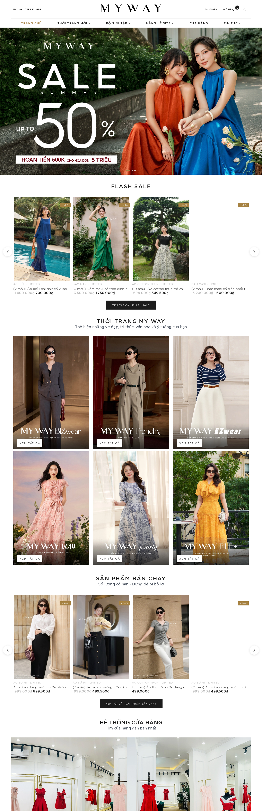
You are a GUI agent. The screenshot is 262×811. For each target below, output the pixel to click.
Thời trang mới (74, 23)
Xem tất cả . (131, 305)
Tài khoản (211, 9)
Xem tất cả (30, 443)
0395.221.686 (33, 9)
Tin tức (232, 23)
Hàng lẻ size (160, 23)
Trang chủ (31, 23)
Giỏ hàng (231, 9)
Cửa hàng (199, 23)
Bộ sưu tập (118, 23)
